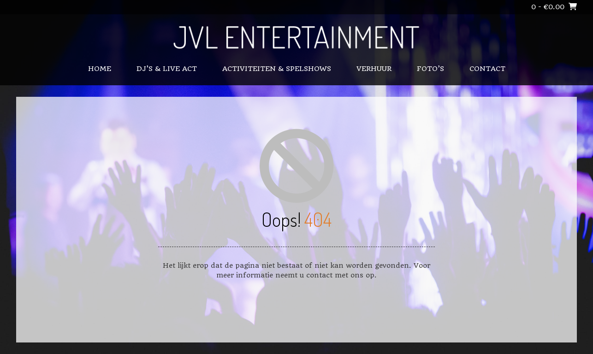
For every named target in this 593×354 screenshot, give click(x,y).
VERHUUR (373, 69)
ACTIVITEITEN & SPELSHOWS (276, 69)
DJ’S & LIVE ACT (166, 69)
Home (99, 69)
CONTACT (487, 69)
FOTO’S (430, 69)
